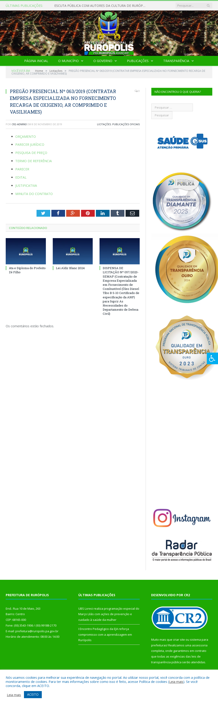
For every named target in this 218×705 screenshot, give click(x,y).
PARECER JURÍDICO (29, 144)
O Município (68, 61)
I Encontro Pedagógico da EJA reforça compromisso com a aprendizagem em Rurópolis (105, 634)
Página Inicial (36, 61)
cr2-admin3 (19, 124)
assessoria (199, 645)
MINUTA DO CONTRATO (34, 194)
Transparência (176, 61)
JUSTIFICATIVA (26, 185)
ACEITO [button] (33, 694)
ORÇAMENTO (25, 136)
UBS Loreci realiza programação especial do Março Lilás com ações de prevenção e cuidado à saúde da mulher (108, 614)
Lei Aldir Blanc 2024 (70, 268)
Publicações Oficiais (126, 124)
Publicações (138, 61)
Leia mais (176, 681)
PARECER (22, 169)
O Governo (102, 61)
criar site (179, 639)
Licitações (104, 124)
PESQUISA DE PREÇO (31, 153)
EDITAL (20, 177)
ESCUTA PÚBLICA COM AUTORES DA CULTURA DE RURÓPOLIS (101, 6)
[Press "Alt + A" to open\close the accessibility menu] (212, 358)
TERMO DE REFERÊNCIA (33, 161)
